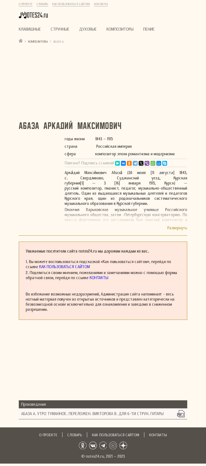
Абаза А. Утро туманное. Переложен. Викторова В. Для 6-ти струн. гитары (92, 413)
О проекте (25, 4)
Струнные (60, 29)
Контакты (101, 4)
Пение (149, 29)
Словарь (42, 4)
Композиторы (120, 29)
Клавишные (30, 29)
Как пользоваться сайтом (71, 4)
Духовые (88, 29)
